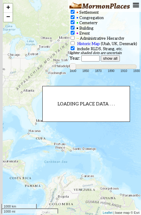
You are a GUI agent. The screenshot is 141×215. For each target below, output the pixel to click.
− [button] (8, 17)
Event (80, 33)
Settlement (85, 12)
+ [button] (8, 8)
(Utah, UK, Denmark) (104, 43)
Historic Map (88, 44)
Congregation (87, 17)
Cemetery (84, 22)
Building (82, 28)
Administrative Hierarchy (97, 38)
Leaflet (108, 212)
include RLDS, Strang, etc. (97, 48)
